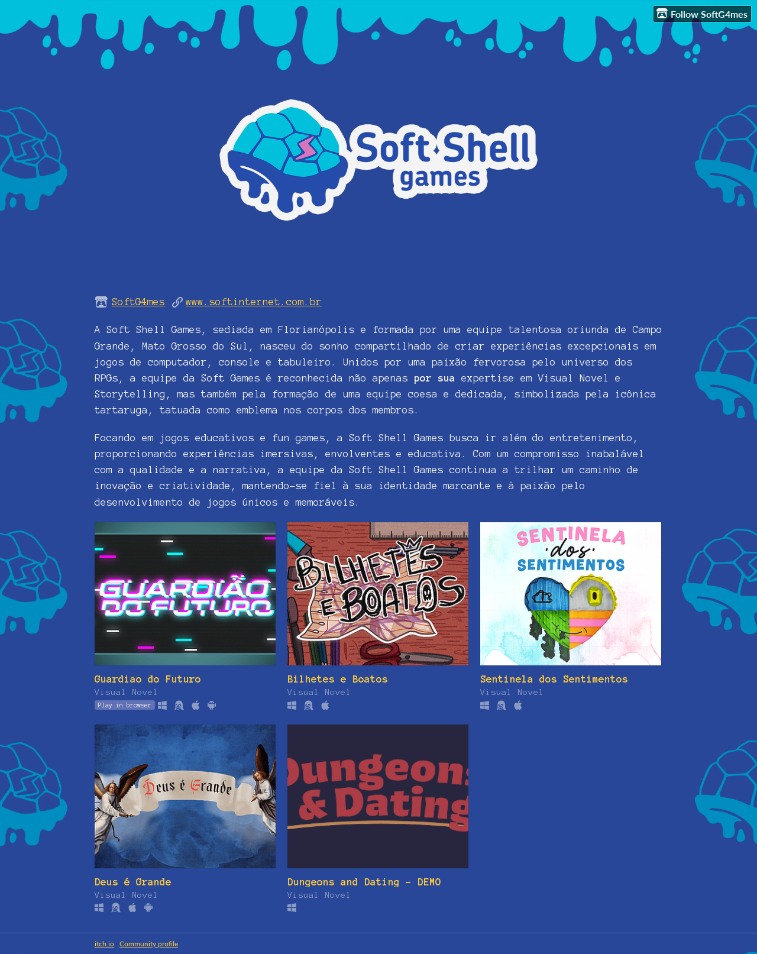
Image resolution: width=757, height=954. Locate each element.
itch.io (104, 943)
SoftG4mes (138, 301)
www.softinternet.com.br (254, 301)
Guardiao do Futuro (148, 679)
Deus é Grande (133, 882)
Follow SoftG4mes (702, 14)
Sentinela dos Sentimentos (554, 679)
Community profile (148, 943)
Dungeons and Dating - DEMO (364, 882)
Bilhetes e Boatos (337, 679)
